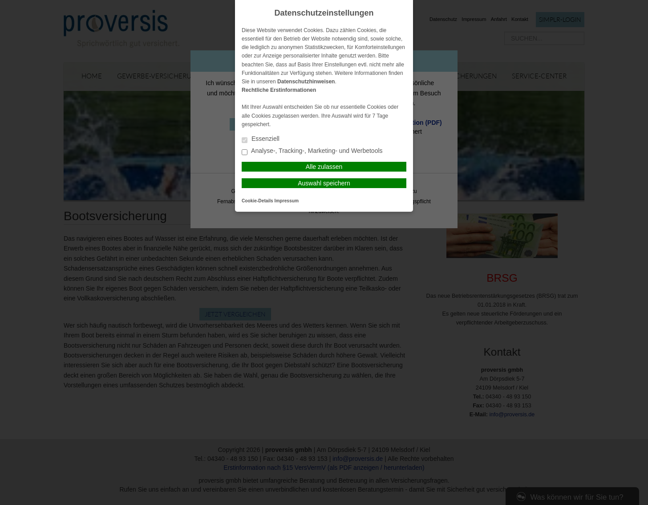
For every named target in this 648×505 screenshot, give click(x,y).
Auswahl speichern (324, 183)
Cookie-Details (257, 200)
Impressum (287, 200)
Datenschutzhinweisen (306, 81)
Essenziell (260, 139)
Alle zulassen (324, 166)
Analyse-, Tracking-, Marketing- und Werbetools (312, 151)
